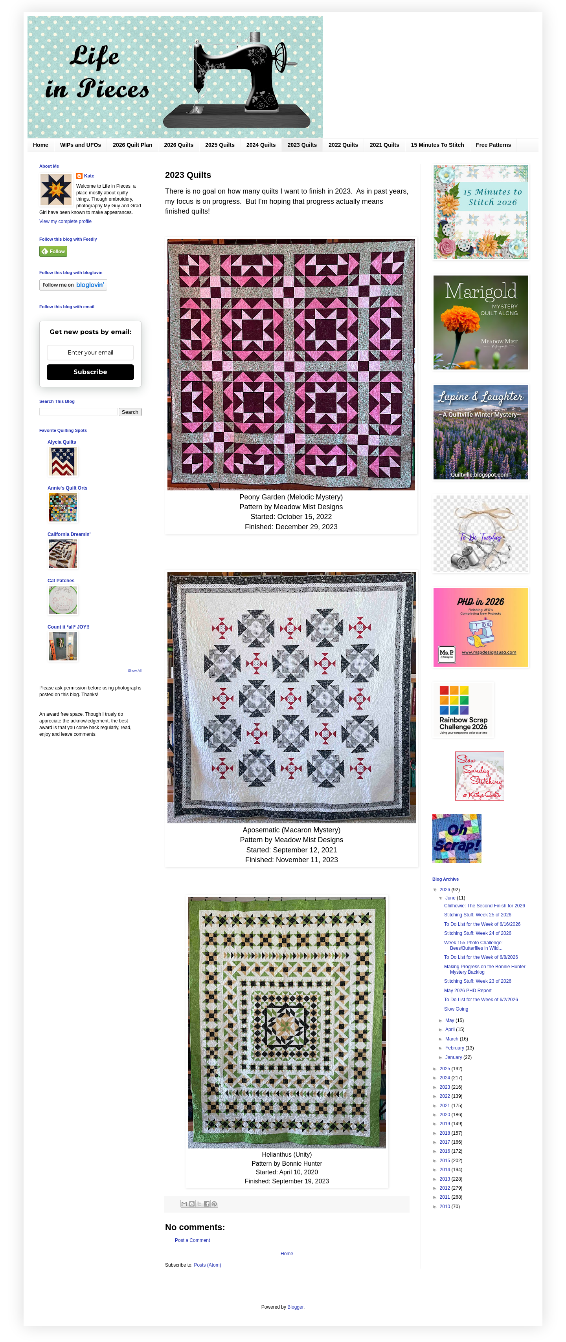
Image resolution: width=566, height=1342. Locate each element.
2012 (446, 1188)
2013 (446, 1179)
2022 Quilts (343, 145)
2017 (446, 1142)
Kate (89, 176)
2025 (446, 1068)
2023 (446, 1087)
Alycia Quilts (62, 442)
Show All (135, 671)
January (454, 1057)
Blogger (295, 1307)
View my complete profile (65, 221)
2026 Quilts (179, 145)
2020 (446, 1114)
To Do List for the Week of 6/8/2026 (481, 957)
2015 (446, 1160)
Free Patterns (493, 145)
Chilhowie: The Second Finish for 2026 (484, 906)
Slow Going (456, 1009)
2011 (446, 1197)
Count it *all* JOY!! (69, 627)
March (452, 1039)
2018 (446, 1133)
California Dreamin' (69, 534)
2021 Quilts (384, 145)
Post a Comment (192, 1240)
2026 (446, 889)
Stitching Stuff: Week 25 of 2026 (477, 915)
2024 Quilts (261, 145)
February (455, 1048)
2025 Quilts (220, 145)
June (451, 898)
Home (40, 145)
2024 (446, 1078)
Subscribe (90, 372)
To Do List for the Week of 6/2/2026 (481, 999)
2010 (446, 1206)
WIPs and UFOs (80, 145)
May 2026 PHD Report (468, 990)
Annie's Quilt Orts (68, 488)
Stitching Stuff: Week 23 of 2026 (477, 981)
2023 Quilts (302, 145)
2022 (446, 1096)
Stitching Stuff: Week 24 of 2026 (477, 933)
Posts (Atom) (207, 1265)
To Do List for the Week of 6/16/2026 (482, 924)
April (450, 1029)
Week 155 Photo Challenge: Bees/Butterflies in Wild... (473, 945)
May (450, 1020)
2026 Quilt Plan (132, 145)
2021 (446, 1105)
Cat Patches (61, 580)
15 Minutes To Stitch (437, 145)
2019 (446, 1123)
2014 (446, 1169)
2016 (446, 1151)
